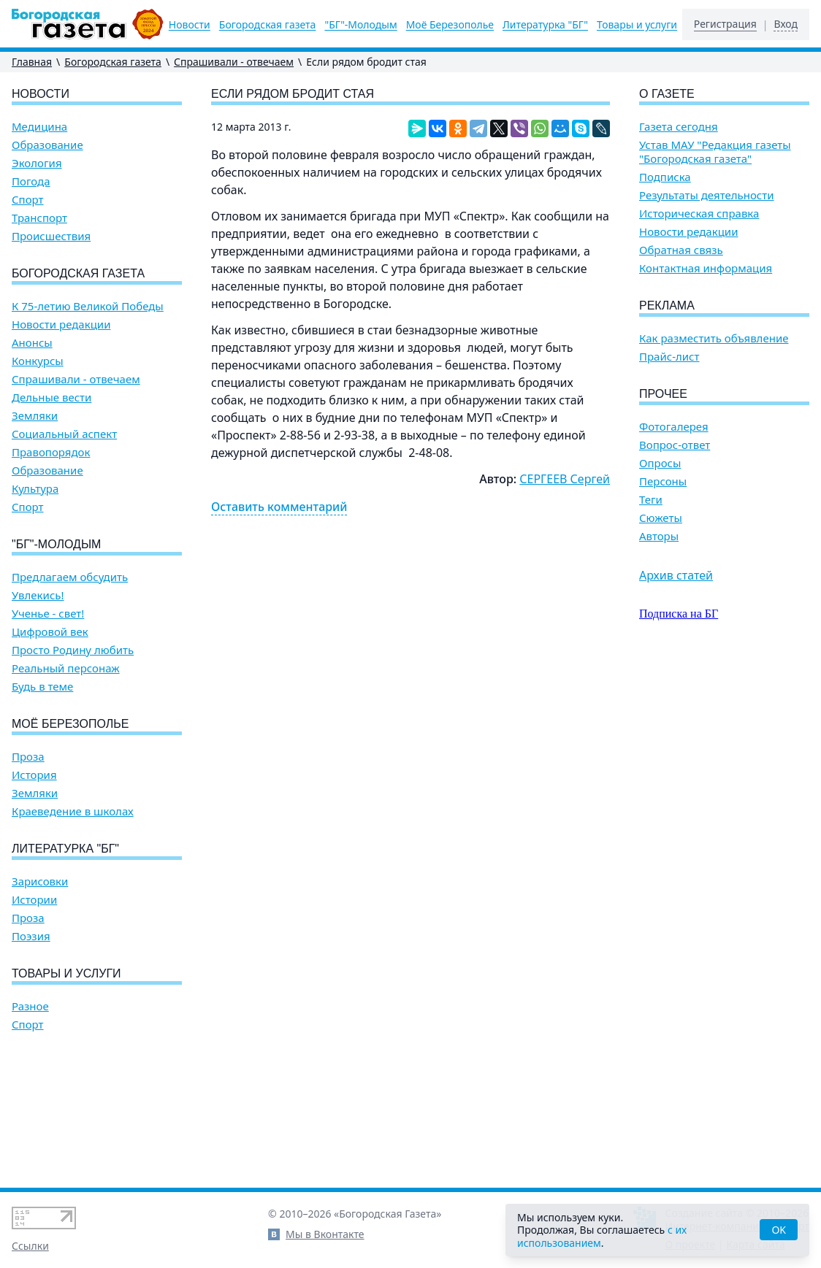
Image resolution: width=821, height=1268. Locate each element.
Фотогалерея (674, 427)
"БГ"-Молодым (360, 24)
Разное (30, 1006)
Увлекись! (38, 595)
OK (778, 1230)
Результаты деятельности (706, 195)
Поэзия (31, 936)
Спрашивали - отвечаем (234, 62)
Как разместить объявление (713, 338)
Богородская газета (267, 24)
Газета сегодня (678, 127)
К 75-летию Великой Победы (88, 306)
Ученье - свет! (48, 613)
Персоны (663, 481)
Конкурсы (38, 361)
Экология (37, 163)
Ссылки (30, 1246)
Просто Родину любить (73, 650)
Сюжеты (660, 518)
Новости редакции (61, 324)
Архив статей (676, 575)
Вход (786, 24)
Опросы (660, 463)
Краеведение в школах (73, 811)
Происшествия (51, 236)
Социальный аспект (64, 434)
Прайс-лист (669, 357)
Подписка (665, 177)
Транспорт (39, 218)
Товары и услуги (637, 24)
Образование (47, 145)
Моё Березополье (450, 24)
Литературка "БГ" (545, 24)
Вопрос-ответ (674, 445)
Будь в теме (42, 686)
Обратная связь (681, 250)
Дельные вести (51, 397)
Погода (31, 181)
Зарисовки (40, 881)
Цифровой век (50, 632)
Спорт (28, 200)
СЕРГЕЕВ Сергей (564, 479)
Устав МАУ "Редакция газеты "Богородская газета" (715, 152)
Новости (189, 24)
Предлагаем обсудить (70, 577)
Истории (34, 900)
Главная (32, 62)
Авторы (659, 536)
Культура (35, 489)
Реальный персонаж (66, 668)
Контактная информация (705, 268)
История (34, 775)
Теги (650, 500)
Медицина (39, 127)
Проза (28, 757)
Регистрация (725, 24)
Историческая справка (699, 213)
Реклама (667, 305)
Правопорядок (51, 452)
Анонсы (32, 343)
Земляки (35, 416)
